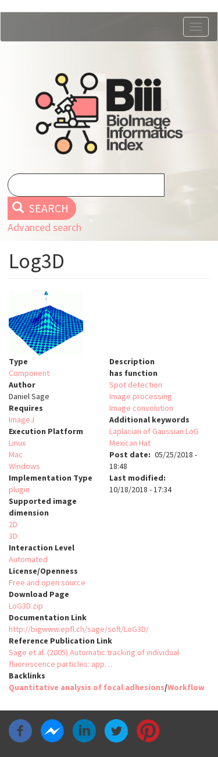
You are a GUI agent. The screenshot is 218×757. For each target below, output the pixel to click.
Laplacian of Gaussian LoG (154, 431)
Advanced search (44, 227)
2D (13, 524)
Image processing (140, 396)
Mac (16, 454)
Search (40, 208)
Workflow (186, 687)
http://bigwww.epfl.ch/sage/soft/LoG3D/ (79, 629)
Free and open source (47, 582)
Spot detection (135, 384)
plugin (19, 489)
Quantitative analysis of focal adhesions (87, 687)
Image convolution (141, 408)
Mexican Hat (130, 443)
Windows (24, 466)
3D (13, 536)
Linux (17, 443)
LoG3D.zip (26, 605)
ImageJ (21, 419)
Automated (28, 559)
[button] (109, 323)
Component (29, 373)
